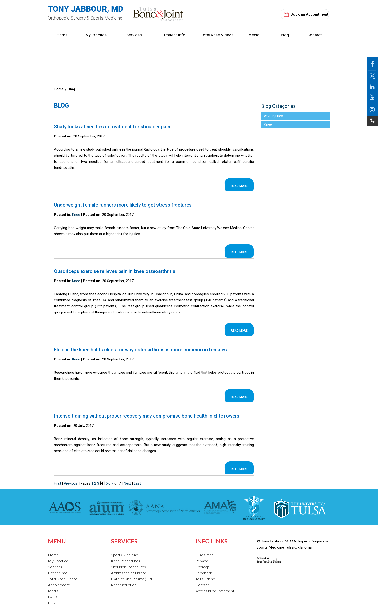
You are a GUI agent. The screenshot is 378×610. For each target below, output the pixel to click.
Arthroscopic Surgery (128, 572)
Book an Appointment (309, 14)
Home (62, 35)
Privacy (202, 560)
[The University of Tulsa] (300, 508)
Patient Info (174, 35)
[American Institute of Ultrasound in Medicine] (105, 508)
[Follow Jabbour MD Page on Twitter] (372, 76)
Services (134, 35)
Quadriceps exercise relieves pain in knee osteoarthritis (114, 271)
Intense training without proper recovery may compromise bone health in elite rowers (146, 416)
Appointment (59, 585)
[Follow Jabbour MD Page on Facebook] (372, 64)
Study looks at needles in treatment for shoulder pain (112, 126)
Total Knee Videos (217, 35)
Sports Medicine (124, 554)
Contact (314, 35)
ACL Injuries (273, 116)
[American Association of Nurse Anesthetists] (164, 508)
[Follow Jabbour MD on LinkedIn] (372, 86)
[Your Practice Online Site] (269, 556)
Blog (285, 35)
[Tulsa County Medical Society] (254, 508)
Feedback (204, 572)
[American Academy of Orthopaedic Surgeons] (65, 508)
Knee (76, 214)
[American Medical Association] (219, 508)
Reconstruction (123, 585)
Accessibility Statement (215, 591)
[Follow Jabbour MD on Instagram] (372, 109)
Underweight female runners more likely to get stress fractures (123, 205)
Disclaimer (204, 554)
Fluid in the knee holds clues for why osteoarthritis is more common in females (140, 349)
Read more (239, 186)
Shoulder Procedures (128, 566)
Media (253, 35)
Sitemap (202, 566)
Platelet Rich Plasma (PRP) (133, 578)
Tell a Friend (205, 578)
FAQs (52, 597)
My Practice (96, 35)
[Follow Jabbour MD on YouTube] (372, 97)
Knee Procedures (125, 560)
